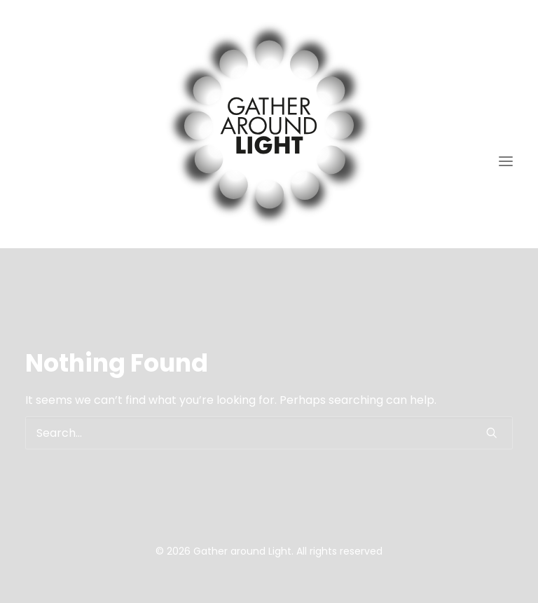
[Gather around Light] (269, 124)
